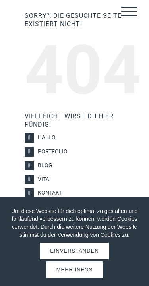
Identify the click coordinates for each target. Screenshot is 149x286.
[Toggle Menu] (129, 11)
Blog (45, 165)
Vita (43, 179)
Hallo (47, 137)
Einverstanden (74, 251)
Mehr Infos (74, 269)
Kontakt (50, 192)
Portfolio (53, 151)
